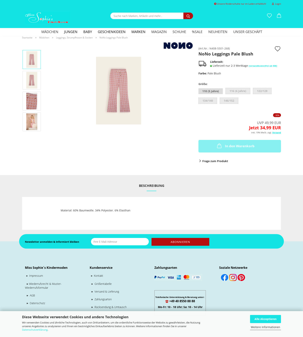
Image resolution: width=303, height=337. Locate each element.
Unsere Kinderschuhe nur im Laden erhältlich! (240, 3)
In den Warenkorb (235, 146)
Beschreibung (151, 185)
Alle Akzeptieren (265, 319)
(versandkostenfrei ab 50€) (263, 65)
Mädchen (49, 31)
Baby (87, 31)
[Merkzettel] (269, 16)
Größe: (203, 84)
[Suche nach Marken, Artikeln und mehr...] (188, 16)
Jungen (70, 31)
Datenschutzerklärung (35, 329)
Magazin (159, 31)
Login (276, 3)
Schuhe (179, 31)
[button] (279, 16)
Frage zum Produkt (215, 161)
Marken (138, 31)
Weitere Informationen (265, 327)
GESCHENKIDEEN (112, 31)
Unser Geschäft (247, 31)
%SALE (197, 31)
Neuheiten (217, 31)
